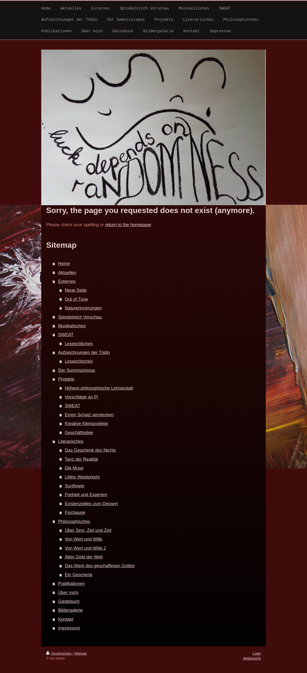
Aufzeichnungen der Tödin (84, 352)
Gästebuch (69, 601)
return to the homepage (128, 224)
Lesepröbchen (79, 343)
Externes (67, 281)
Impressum (69, 628)
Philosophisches (74, 521)
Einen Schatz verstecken (89, 414)
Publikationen (71, 583)
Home (64, 263)
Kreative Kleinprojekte (86, 423)
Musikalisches (72, 325)
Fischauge (75, 512)
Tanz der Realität (81, 459)
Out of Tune (76, 299)
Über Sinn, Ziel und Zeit (88, 530)
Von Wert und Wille (83, 539)
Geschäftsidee (79, 432)
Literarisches (70, 441)
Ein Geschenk (78, 574)
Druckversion (59, 653)
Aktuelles (67, 272)
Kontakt (65, 619)
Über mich (68, 592)
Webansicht (252, 658)
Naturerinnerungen (83, 308)
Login (257, 653)
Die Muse (74, 468)
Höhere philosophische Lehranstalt (99, 388)
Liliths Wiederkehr (82, 477)
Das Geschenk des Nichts (90, 450)
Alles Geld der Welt (83, 557)
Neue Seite (76, 290)
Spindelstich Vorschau (80, 317)
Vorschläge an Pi (81, 397)
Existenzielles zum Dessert (91, 503)
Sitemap (80, 653)
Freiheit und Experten (86, 494)
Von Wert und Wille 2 (85, 548)
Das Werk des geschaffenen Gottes (99, 565)
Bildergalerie (70, 610)
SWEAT (65, 334)
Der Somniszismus (76, 370)
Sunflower (74, 485)
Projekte (66, 379)
